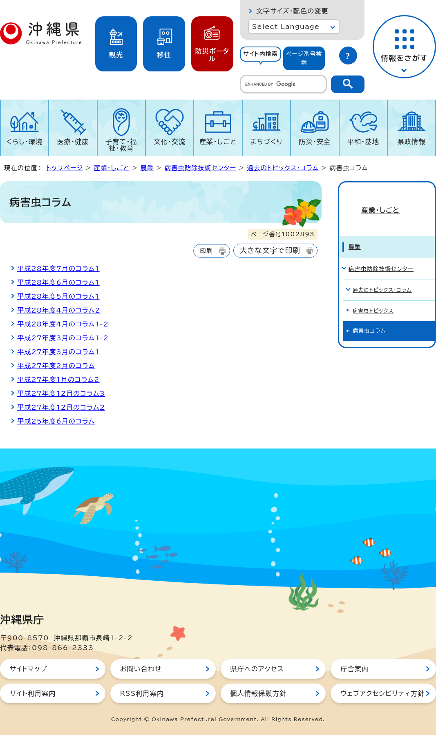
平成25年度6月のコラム (56, 421)
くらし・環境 (25, 141)
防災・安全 (315, 141)
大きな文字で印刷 (270, 250)
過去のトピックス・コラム (283, 168)
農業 (147, 168)
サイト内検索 (260, 54)
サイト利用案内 (33, 693)
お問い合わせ (141, 669)
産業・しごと (218, 141)
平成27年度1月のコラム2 (58, 379)
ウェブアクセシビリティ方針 (382, 693)
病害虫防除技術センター (200, 168)
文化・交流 (170, 141)
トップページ (64, 168)
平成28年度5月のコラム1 (58, 296)
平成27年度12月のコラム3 (61, 393)
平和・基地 (363, 141)
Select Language (286, 26)
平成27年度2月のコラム (56, 365)
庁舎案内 (354, 669)
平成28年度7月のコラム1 (58, 268)
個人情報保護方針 (258, 693)
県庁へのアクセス (257, 669)
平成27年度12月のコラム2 (61, 407)
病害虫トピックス (374, 294)
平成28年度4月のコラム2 (59, 310)
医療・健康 (73, 141)
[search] (283, 84)
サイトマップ (28, 669)
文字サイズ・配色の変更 (292, 11)
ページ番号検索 (304, 58)
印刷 (206, 251)
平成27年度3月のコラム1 (58, 352)
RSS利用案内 (142, 693)
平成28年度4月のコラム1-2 (63, 324)
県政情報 (412, 141)
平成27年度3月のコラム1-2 (63, 338)
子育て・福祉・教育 (121, 144)
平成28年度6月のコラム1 (58, 282)
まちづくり (266, 141)
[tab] (261, 58)
